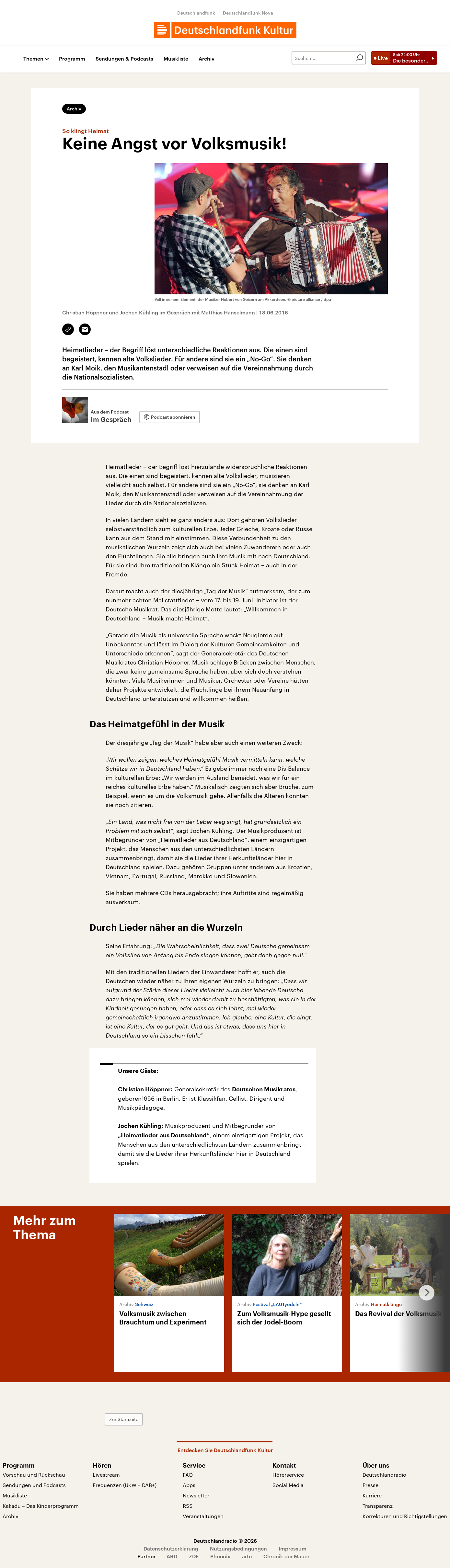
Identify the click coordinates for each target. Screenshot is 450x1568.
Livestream (106, 1474)
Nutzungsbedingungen (238, 1548)
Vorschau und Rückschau (34, 1474)
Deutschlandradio (384, 1474)
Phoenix (220, 1556)
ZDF (194, 1556)
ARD (172, 1556)
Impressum (292, 1548)
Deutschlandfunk (196, 13)
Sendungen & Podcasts (124, 59)
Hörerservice (288, 1474)
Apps (189, 1485)
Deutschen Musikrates (263, 1089)
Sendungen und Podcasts (34, 1485)
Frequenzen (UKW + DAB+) (124, 1485)
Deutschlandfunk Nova (248, 13)
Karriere (372, 1495)
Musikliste (176, 59)
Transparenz (378, 1506)
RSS (187, 1506)
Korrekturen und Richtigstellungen (405, 1516)
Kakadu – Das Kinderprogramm (41, 1506)
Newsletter (196, 1495)
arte (247, 1556)
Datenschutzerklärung (171, 1548)
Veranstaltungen (203, 1516)
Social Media (288, 1485)
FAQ (188, 1474)
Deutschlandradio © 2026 (225, 1541)
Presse (370, 1485)
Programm (72, 59)
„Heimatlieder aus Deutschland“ (164, 1135)
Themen (33, 59)
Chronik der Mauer (286, 1556)
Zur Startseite (124, 1419)
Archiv (206, 59)
